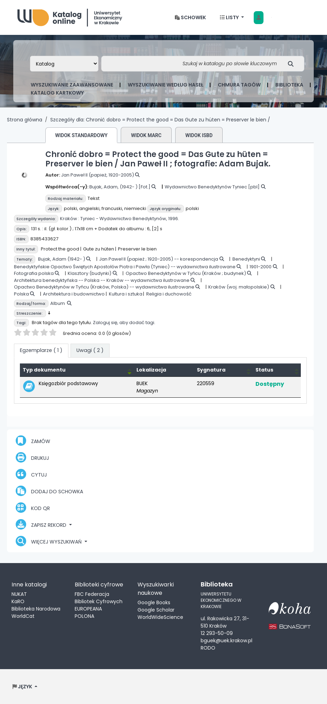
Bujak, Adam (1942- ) (61, 259)
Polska (21, 294)
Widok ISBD (199, 135)
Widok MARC (146, 135)
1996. (173, 218)
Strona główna (24, 119)
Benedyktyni (246, 259)
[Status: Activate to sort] (277, 369)
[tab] (90, 351)
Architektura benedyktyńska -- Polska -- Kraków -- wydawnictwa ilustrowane (101, 280)
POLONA (84, 616)
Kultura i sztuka (125, 294)
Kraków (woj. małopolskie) (238, 287)
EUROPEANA (88, 608)
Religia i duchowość (169, 294)
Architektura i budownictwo (74, 294)
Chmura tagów (239, 84)
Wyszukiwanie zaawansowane (72, 84)
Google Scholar (156, 609)
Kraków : (69, 218)
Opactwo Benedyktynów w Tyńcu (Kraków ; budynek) (186, 273)
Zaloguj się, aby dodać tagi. (124, 322)
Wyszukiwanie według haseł (165, 84)
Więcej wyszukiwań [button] (49, 541)
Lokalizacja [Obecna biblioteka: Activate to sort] (151, 369)
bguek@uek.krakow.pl (226, 640)
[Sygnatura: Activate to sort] (223, 369)
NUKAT (19, 594)
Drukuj (32, 457)
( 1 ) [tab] (41, 350)
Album (57, 303)
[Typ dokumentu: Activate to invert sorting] (77, 369)
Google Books (154, 602)
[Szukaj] (292, 64)
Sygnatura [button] (211, 369)
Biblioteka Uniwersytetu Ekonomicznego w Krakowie (69, 16)
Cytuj (31, 474)
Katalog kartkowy (57, 92)
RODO (208, 647)
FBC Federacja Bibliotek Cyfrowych (98, 598)
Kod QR (33, 507)
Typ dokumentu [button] (44, 369)
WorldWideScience (160, 617)
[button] (190, 17)
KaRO (18, 601)
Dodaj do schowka (49, 491)
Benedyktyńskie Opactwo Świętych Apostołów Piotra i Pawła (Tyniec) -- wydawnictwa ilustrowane (125, 266)
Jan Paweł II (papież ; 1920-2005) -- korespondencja (158, 259)
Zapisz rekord (42, 524)
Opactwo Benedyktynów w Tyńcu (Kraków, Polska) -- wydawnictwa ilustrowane (104, 287)
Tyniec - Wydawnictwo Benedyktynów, (123, 218)
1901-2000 (261, 266)
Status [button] (264, 369)
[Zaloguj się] (258, 17)
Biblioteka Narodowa (36, 608)
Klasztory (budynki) (89, 273)
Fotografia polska (34, 273)
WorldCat (23, 616)
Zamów (33, 440)
